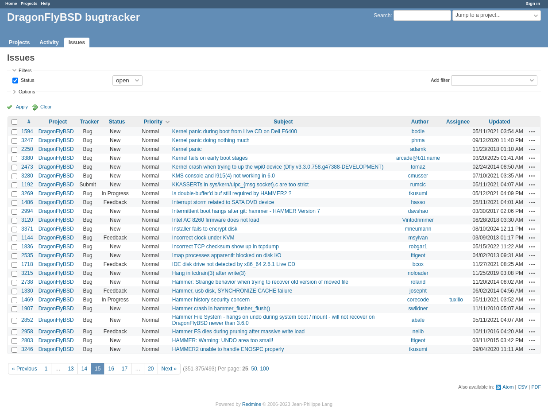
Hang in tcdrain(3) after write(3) (209, 273)
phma (418, 140)
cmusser (418, 176)
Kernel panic (187, 149)
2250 (27, 149)
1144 (27, 238)
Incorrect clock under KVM (203, 238)
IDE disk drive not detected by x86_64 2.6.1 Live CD (233, 264)
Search (382, 15)
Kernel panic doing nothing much (211, 140)
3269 (27, 193)
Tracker (89, 122)
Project (58, 122)
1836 (27, 246)
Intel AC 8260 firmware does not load (215, 220)
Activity (48, 42)
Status (27, 79)
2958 (27, 331)
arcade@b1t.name (418, 158)
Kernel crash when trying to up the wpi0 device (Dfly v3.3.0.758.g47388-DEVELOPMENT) (278, 167)
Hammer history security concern (211, 300)
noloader (418, 273)
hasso (418, 202)
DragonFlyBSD (56, 131)
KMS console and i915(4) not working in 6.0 (223, 176)
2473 (27, 167)
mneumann (418, 229)
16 (111, 369)
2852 (27, 320)
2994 (27, 211)
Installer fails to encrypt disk (204, 229)
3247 (27, 140)
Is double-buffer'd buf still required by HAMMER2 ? (232, 193)
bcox (418, 264)
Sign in (533, 3)
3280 (27, 176)
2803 (27, 340)
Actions (532, 131)
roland (418, 282)
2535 (27, 255)
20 (151, 369)
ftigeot (418, 255)
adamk (418, 149)
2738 (27, 282)
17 (124, 369)
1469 (27, 300)
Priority (153, 122)
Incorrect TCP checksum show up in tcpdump (225, 246)
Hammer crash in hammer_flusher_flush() (221, 308)
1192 (27, 184)
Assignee (458, 122)
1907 (27, 308)
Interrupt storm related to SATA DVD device (223, 202)
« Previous (24, 369)
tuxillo (456, 300)
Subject (283, 122)
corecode (418, 300)
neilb (418, 331)
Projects (29, 3)
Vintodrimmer (418, 220)
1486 (27, 202)
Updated (499, 122)
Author (419, 122)
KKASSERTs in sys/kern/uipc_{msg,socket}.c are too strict (240, 184)
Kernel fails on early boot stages (210, 158)
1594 (27, 131)
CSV (522, 387)
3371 (27, 229)
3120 (27, 220)
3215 (27, 273)
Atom (507, 387)
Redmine (251, 404)
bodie (418, 131)
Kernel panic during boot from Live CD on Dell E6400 (234, 131)
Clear (46, 106)
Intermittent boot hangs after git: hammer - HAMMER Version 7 (246, 211)
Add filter (440, 79)
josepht (418, 291)
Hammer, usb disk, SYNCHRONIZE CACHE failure (232, 291)
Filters (25, 70)
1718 (27, 264)
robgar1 (418, 246)
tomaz (418, 167)
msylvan (418, 238)
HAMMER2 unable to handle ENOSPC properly (228, 349)
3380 (27, 158)
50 (254, 369)
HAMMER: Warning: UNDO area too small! (222, 340)
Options (27, 91)
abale (418, 320)
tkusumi (418, 193)
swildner (418, 308)
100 (264, 369)
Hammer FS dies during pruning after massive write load (238, 331)
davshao (418, 211)
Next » (169, 369)
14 (84, 369)
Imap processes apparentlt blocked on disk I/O (227, 255)
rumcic (418, 184)
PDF (536, 387)
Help (45, 3)
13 (70, 369)
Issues (77, 42)
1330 (27, 291)
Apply (22, 106)
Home (11, 3)
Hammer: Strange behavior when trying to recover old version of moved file (260, 282)
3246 (27, 349)
